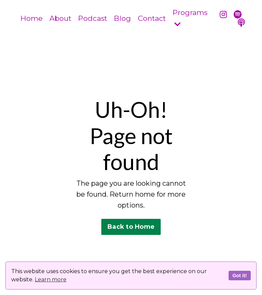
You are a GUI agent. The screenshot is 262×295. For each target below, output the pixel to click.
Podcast (92, 18)
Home (31, 18)
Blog (122, 18)
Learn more (51, 279)
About (60, 18)
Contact (152, 18)
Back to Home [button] (131, 226)
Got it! (239, 275)
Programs (190, 18)
